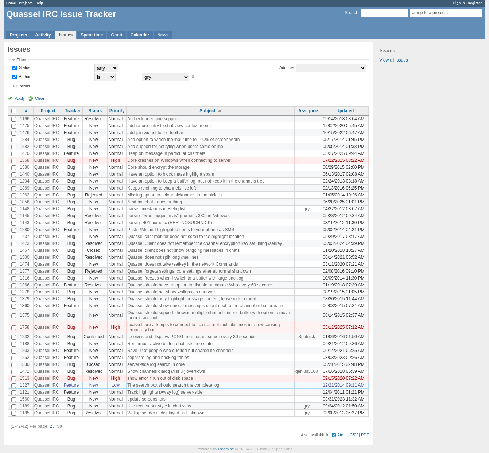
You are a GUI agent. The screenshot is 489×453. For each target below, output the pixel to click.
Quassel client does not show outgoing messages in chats (183, 250)
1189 (25, 406)
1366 (25, 285)
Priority (117, 110)
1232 (25, 336)
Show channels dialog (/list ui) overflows (166, 371)
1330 (25, 364)
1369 (25, 188)
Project (47, 110)
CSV (354, 435)
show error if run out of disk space (160, 378)
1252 (25, 357)
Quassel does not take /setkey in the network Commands (182, 264)
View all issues (393, 60)
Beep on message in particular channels (166, 153)
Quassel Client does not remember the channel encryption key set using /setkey (204, 243)
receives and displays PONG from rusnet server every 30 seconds (191, 336)
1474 (25, 264)
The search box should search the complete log (173, 385)
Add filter (287, 67)
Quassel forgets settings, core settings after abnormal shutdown (189, 271)
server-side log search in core (156, 364)
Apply (20, 98)
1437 (25, 236)
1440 (25, 174)
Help (39, 3)
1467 (25, 250)
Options (23, 86)
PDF (365, 435)
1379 (25, 298)
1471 (25, 371)
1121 (25, 392)
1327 (25, 385)
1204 (25, 181)
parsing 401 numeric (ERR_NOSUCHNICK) (169, 222)
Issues (66, 35)
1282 (25, 146)
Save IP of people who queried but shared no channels (180, 350)
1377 (25, 271)
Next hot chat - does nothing (154, 201)
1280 (25, 229)
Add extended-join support (152, 118)
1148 (25, 208)
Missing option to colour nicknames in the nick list (175, 195)
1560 (25, 399)
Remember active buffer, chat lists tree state (170, 343)
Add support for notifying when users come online (175, 146)
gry (307, 208)
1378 (25, 291)
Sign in (459, 3)
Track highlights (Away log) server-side (164, 392)
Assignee (308, 110)
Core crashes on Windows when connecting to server (178, 160)
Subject (207, 110)
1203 (25, 350)
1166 (25, 118)
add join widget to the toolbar (155, 132)
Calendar (140, 35)
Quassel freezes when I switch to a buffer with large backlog (185, 278)
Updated (345, 110)
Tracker (73, 110)
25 (52, 426)
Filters (21, 60)
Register (475, 3)
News (162, 35)
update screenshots (146, 399)
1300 (25, 257)
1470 (25, 153)
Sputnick (306, 336)
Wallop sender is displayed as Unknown (166, 412)
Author (24, 76)
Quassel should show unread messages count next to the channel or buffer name (205, 305)
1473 (25, 243)
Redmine (226, 449)
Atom (341, 435)
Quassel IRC (46, 118)
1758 (25, 327)
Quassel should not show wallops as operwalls (172, 291)
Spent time (92, 35)
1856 (25, 201)
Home (11, 3)
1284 (25, 139)
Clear (39, 98)
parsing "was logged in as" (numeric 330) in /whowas (178, 215)
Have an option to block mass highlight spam (170, 174)
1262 (25, 195)
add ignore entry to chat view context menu (169, 125)
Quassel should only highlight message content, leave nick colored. (192, 298)
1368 (25, 160)
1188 (25, 343)
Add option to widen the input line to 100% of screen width (183, 139)
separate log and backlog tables (158, 357)
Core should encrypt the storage (158, 167)
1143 (25, 222)
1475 (25, 125)
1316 (25, 278)
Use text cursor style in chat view (159, 406)
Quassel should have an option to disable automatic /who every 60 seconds (200, 285)
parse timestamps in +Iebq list (156, 208)
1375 (25, 315)
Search (351, 12)
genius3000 (306, 371)
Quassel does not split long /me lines (162, 257)
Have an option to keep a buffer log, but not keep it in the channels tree (196, 181)
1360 (25, 305)
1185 (25, 412)
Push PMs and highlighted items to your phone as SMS (180, 229)
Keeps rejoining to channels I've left (161, 188)
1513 (25, 378)
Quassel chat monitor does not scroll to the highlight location (185, 236)
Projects (26, 3)
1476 (25, 132)
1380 (25, 167)
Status (24, 67)
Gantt (116, 35)
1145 (25, 215)
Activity (43, 35)
